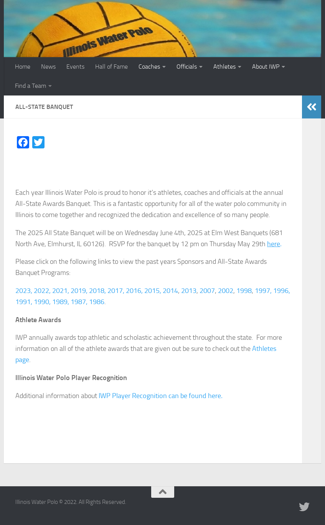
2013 (188, 290)
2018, (97, 290)
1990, (42, 302)
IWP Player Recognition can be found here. (161, 396)
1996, (281, 290)
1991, (23, 302)
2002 (225, 290)
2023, (23, 290)
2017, (115, 290)
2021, (60, 290)
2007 (207, 290)
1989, (60, 302)
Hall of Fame (111, 66)
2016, (134, 290)
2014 (170, 290)
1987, (79, 302)
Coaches (149, 66)
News (48, 66)
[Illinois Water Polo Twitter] (304, 507)
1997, (263, 290)
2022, (42, 290)
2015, (152, 290)
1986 (96, 302)
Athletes (224, 66)
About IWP (265, 66)
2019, (79, 290)
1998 (244, 290)
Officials (187, 66)
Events (75, 66)
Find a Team (30, 85)
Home (22, 66)
